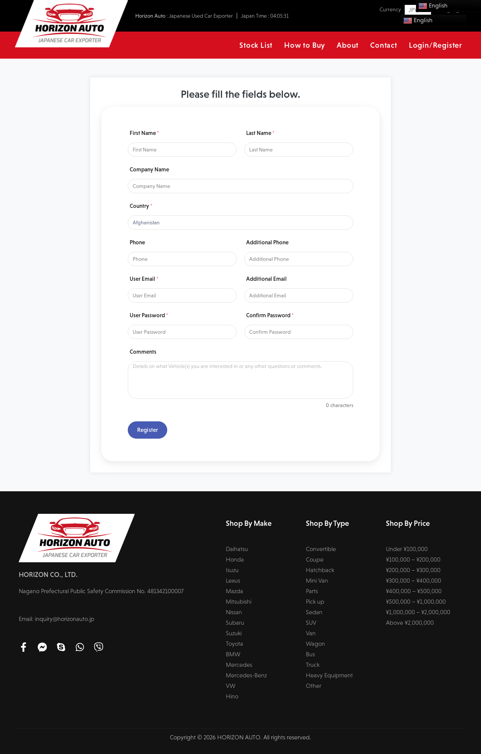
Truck (312, 665)
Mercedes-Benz (246, 675)
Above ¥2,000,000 (410, 622)
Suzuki (234, 633)
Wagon (315, 643)
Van (311, 633)
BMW (233, 654)
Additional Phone (267, 242)
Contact (383, 45)
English (418, 20)
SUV (311, 622)
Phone (137, 242)
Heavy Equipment (329, 675)
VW (231, 686)
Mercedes (239, 665)
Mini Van (317, 580)
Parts (312, 591)
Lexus (233, 580)
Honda (235, 559)
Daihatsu (237, 549)
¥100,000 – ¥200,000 (413, 559)
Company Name (149, 169)
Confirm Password (269, 315)
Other (313, 686)
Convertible (321, 549)
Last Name (260, 133)
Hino (232, 696)
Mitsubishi (238, 601)
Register (147, 430)
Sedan (314, 612)
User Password (149, 315)
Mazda (234, 591)
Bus (310, 654)
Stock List (255, 45)
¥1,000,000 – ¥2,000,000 (418, 612)
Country (141, 206)
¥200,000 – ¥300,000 (413, 570)
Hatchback (320, 570)
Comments (143, 351)
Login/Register (435, 45)
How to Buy (304, 45)
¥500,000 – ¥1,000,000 (416, 601)
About (347, 45)
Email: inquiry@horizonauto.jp (56, 619)
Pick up (315, 601)
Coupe (315, 559)
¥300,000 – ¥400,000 (413, 580)
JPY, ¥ (415, 10)
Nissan (234, 612)
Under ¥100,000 (407, 549)
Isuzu (232, 570)
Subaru (235, 622)
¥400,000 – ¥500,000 (414, 591)
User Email (144, 279)
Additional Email (266, 279)
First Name (144, 133)
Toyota (234, 643)
